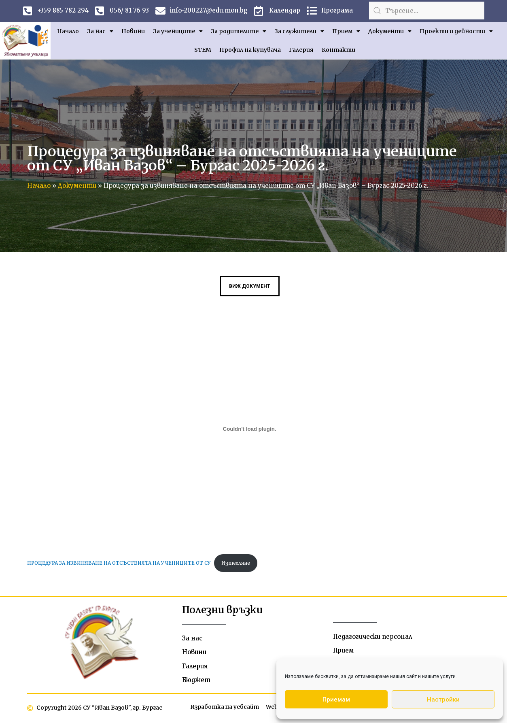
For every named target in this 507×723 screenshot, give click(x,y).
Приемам (336, 699)
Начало (68, 31)
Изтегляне (237, 563)
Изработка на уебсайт (224, 708)
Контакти (338, 49)
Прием (346, 31)
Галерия (301, 49)
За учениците (178, 31)
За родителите (238, 31)
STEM (202, 49)
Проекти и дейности (456, 31)
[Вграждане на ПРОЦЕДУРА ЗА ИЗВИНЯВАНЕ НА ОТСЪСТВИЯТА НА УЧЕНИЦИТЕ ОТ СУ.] (249, 429)
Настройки (443, 699)
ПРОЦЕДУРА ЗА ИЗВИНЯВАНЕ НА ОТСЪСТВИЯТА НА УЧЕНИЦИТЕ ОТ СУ (120, 563)
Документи (390, 31)
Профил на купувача (250, 49)
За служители (299, 31)
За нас (100, 31)
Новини (133, 31)
